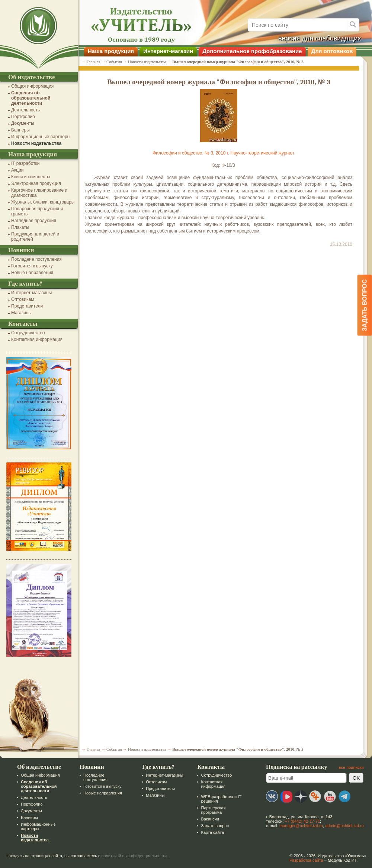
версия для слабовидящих (319, 38)
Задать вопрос (214, 825)
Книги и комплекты (30, 176)
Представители (27, 306)
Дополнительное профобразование (252, 51)
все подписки (351, 767)
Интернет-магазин (168, 51)
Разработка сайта (306, 860)
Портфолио (23, 116)
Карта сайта (212, 832)
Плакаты (20, 227)
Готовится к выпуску (32, 266)
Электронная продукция (36, 183)
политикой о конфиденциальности (134, 856)
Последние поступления (36, 259)
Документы (22, 123)
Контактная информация (36, 339)
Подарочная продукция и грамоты (37, 211)
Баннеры (20, 130)
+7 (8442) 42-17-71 (302, 821)
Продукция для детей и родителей (35, 236)
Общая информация (32, 86)
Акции (17, 170)
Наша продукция (111, 51)
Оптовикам (22, 299)
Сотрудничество (28, 332)
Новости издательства (36, 143)
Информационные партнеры (40, 136)
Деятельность (25, 110)
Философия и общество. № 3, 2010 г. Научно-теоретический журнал (223, 153)
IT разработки (25, 163)
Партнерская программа (213, 810)
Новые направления (32, 272)
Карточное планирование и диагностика (39, 193)
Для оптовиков (332, 51)
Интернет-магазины (31, 292)
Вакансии (210, 819)
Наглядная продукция (33, 220)
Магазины (21, 312)
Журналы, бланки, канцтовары (42, 202)
